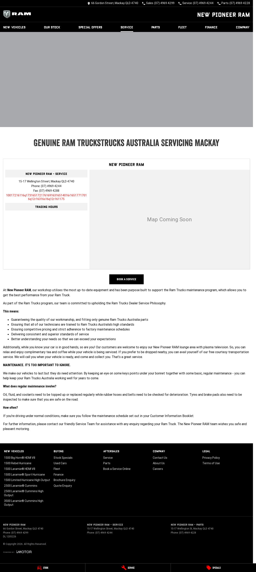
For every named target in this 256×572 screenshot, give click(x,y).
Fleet (182, 27)
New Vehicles (14, 27)
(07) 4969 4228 (187, 532)
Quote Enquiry (63, 486)
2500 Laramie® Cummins (20, 486)
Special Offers (90, 27)
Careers (158, 469)
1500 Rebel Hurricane (17, 463)
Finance (211, 27)
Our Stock (52, 27)
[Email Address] (46, 197)
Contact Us (160, 458)
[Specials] (213, 567)
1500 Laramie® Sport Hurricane (24, 474)
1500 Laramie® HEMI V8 (19, 469)
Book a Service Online (117, 469)
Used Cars (60, 463)
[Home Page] (18, 14)
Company (243, 27)
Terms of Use (211, 463)
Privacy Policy (211, 458)
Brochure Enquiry (64, 480)
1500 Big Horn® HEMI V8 (19, 458)
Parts (155, 27)
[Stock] (42, 567)
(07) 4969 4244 (51, 186)
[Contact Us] (112, 3)
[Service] (128, 567)
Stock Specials (63, 458)
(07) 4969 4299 (19, 532)
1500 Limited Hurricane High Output (27, 480)
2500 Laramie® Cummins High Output (24, 493)
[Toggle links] (17, 552)
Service (127, 27)
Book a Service (126, 279)
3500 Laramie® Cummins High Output (23, 503)
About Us (159, 463)
